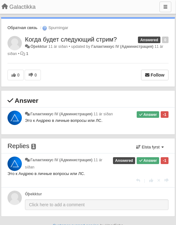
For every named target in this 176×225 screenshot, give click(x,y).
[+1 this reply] (151, 180)
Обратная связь (22, 27)
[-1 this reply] (166, 180)
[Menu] (165, 7)
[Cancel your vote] (158, 180)
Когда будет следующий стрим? (71, 39)
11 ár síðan (103, 114)
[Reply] (138, 180)
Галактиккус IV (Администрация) (122, 46)
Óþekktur (38, 46)
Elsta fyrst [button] (150, 147)
